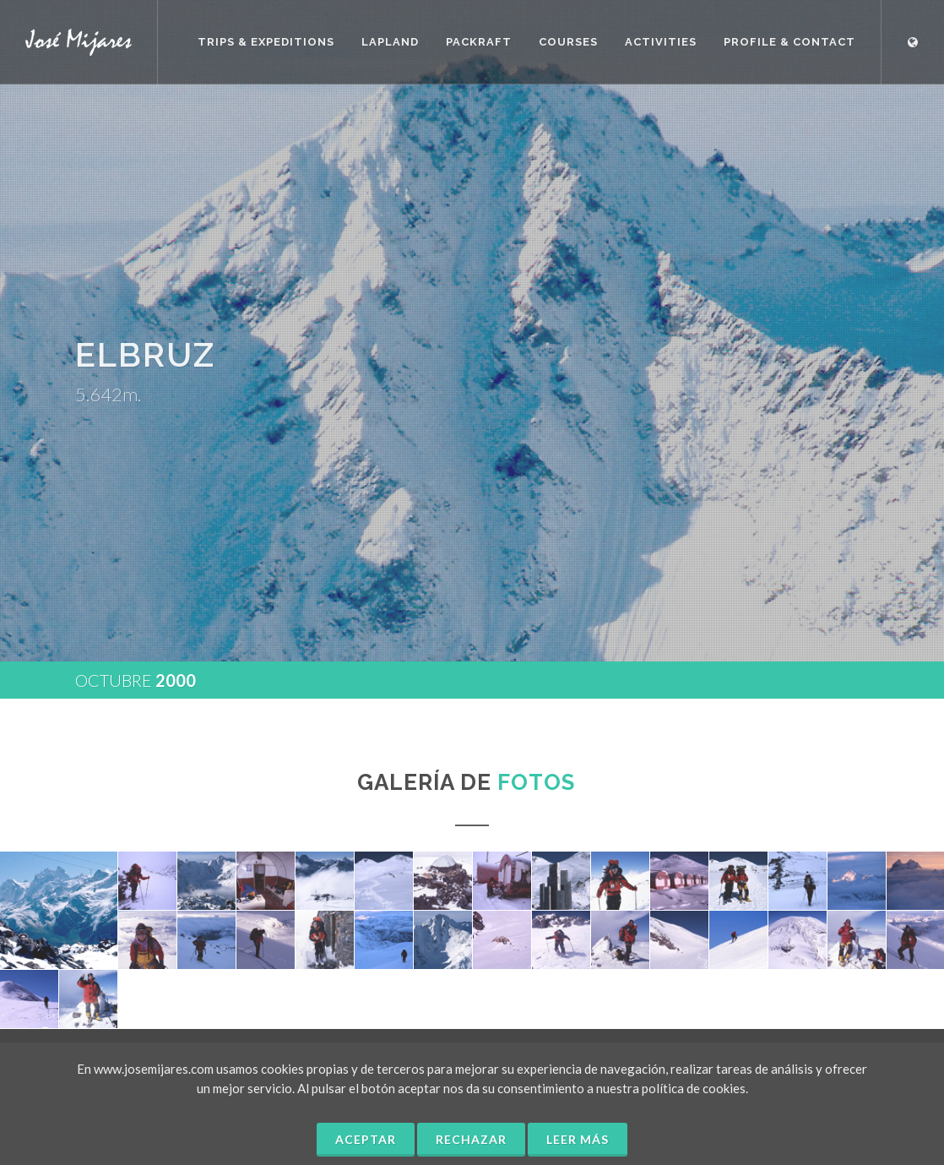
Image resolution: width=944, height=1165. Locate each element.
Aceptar (365, 1139)
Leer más (577, 1139)
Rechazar (471, 1139)
